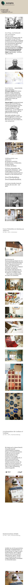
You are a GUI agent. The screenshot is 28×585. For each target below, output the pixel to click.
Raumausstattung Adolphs (10, 534)
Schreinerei (14, 232)
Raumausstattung (15, 434)
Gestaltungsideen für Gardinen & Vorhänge (13, 432)
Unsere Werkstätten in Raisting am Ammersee (13, 229)
